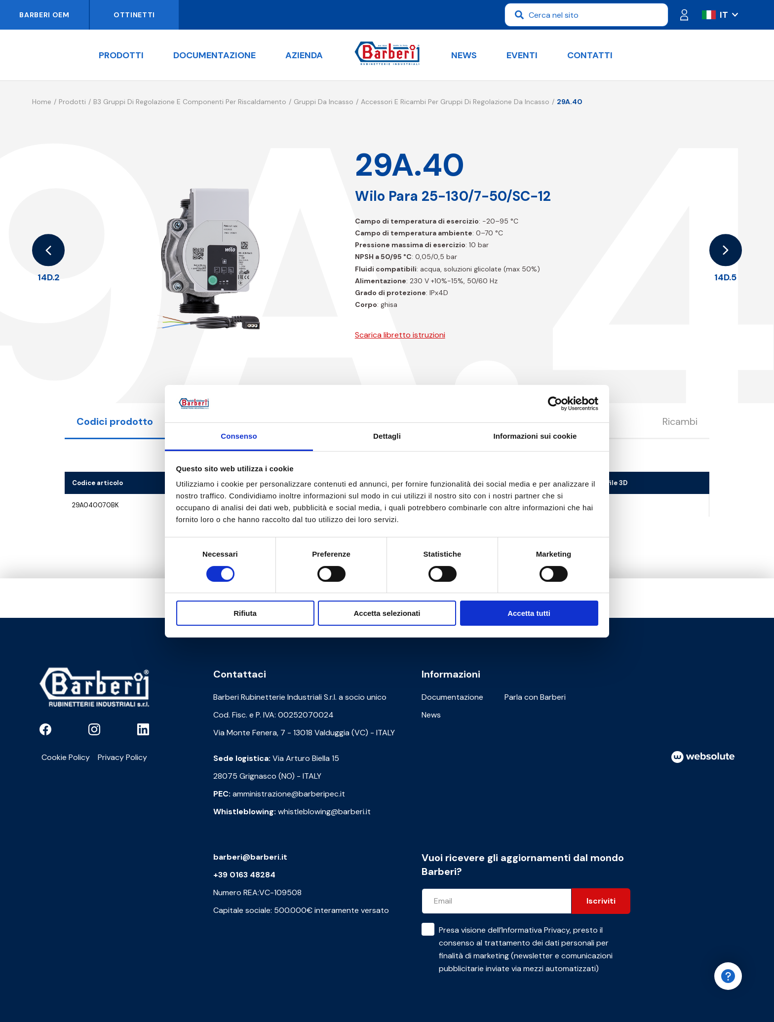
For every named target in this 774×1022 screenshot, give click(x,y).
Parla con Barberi (535, 697)
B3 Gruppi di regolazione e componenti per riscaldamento (189, 101)
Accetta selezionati (386, 613)
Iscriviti (601, 901)
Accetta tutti (528, 613)
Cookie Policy (65, 757)
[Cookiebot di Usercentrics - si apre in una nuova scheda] (555, 403)
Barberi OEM (44, 14)
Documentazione (214, 55)
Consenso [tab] (239, 436)
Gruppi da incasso (323, 101)
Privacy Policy (122, 757)
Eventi (522, 55)
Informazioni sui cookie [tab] (535, 436)
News (464, 55)
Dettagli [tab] (387, 436)
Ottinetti (134, 14)
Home (41, 101)
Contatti (590, 55)
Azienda (304, 55)
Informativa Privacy (536, 930)
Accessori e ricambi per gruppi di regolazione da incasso (455, 101)
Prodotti (121, 55)
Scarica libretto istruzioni (400, 335)
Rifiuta (245, 613)
